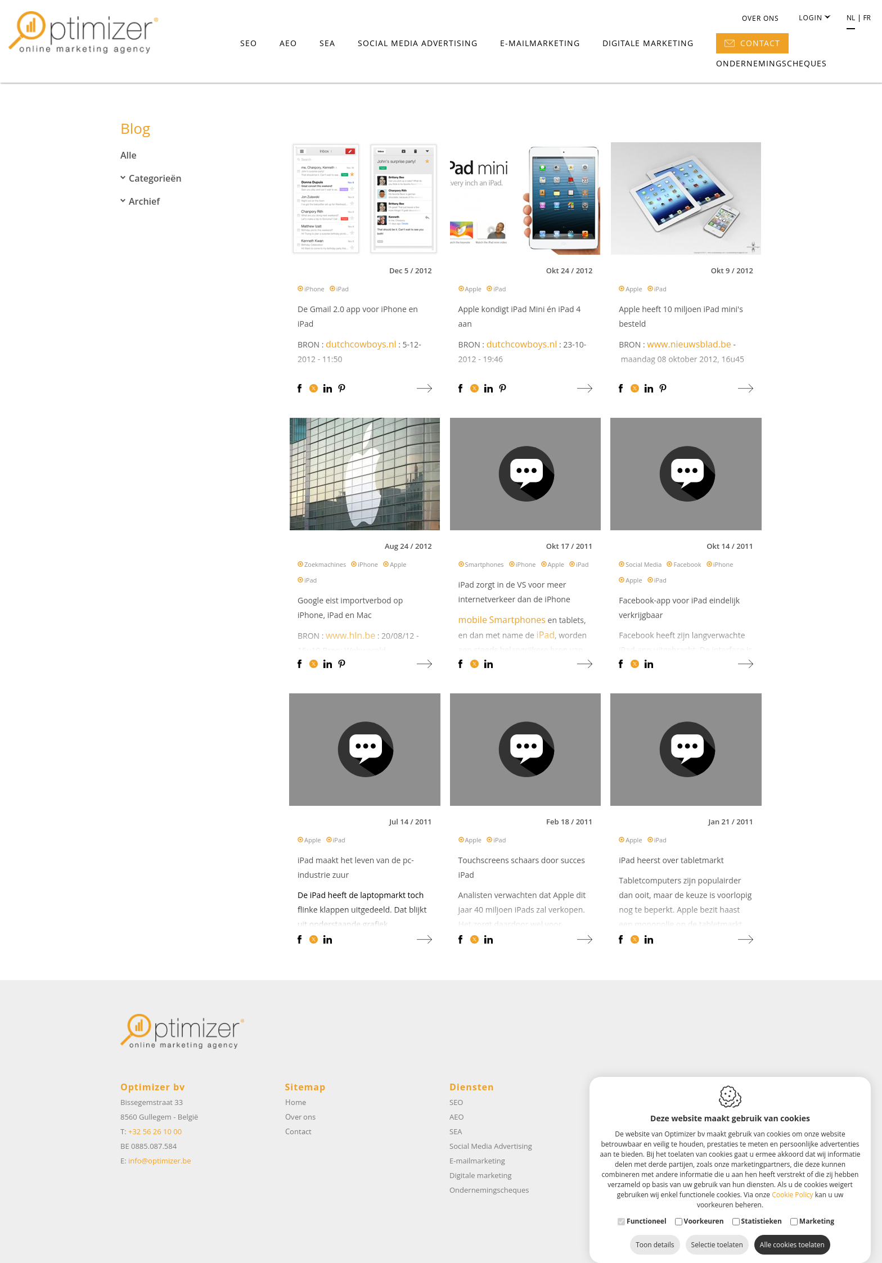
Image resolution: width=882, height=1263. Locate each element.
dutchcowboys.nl (361, 346)
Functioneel (647, 1210)
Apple (473, 291)
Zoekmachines (325, 566)
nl (851, 17)
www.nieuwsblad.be (689, 346)
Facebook (687, 566)
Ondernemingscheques (771, 63)
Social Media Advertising (418, 43)
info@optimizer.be (159, 1161)
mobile (472, 622)
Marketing (816, 1210)
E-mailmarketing (540, 43)
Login (814, 17)
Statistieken (761, 1210)
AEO (288, 43)
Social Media (644, 566)
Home (295, 1102)
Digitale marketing (648, 43)
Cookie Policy (792, 1183)
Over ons (760, 17)
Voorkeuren (704, 1210)
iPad (342, 291)
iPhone (314, 291)
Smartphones (484, 566)
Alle (128, 155)
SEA (327, 43)
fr (867, 17)
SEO (248, 43)
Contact (752, 43)
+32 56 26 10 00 (155, 1131)
